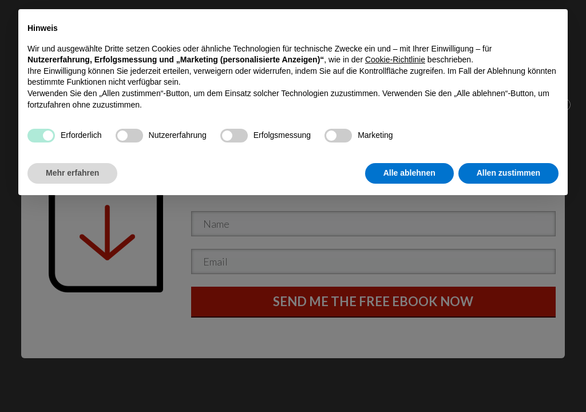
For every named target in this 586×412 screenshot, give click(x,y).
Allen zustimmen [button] (508, 380)
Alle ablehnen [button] (409, 380)
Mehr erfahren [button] (72, 380)
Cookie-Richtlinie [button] (395, 267)
